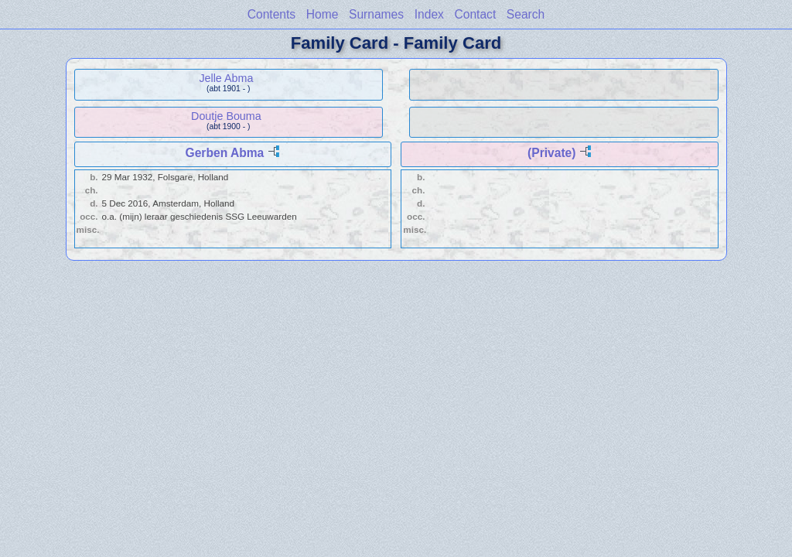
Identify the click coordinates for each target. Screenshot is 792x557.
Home (322, 14)
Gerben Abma (225, 152)
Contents (271, 14)
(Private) (551, 152)
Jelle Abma (226, 78)
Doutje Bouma (226, 116)
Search (525, 14)
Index (429, 14)
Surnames (376, 14)
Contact (475, 14)
